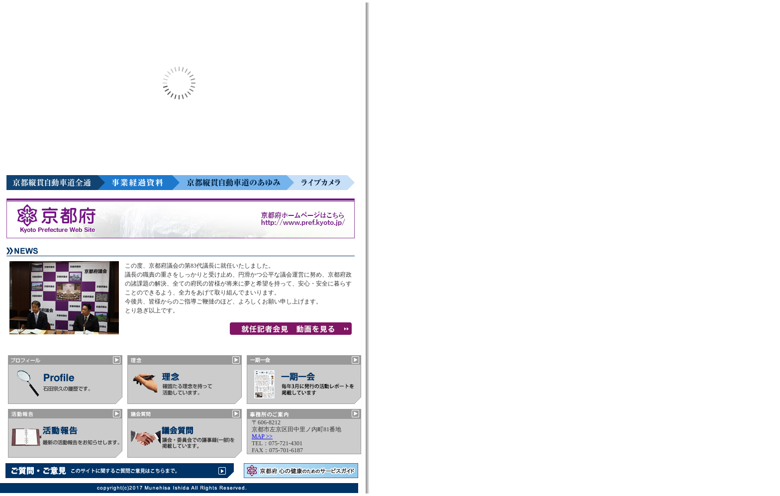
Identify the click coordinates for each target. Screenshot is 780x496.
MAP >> (262, 436)
